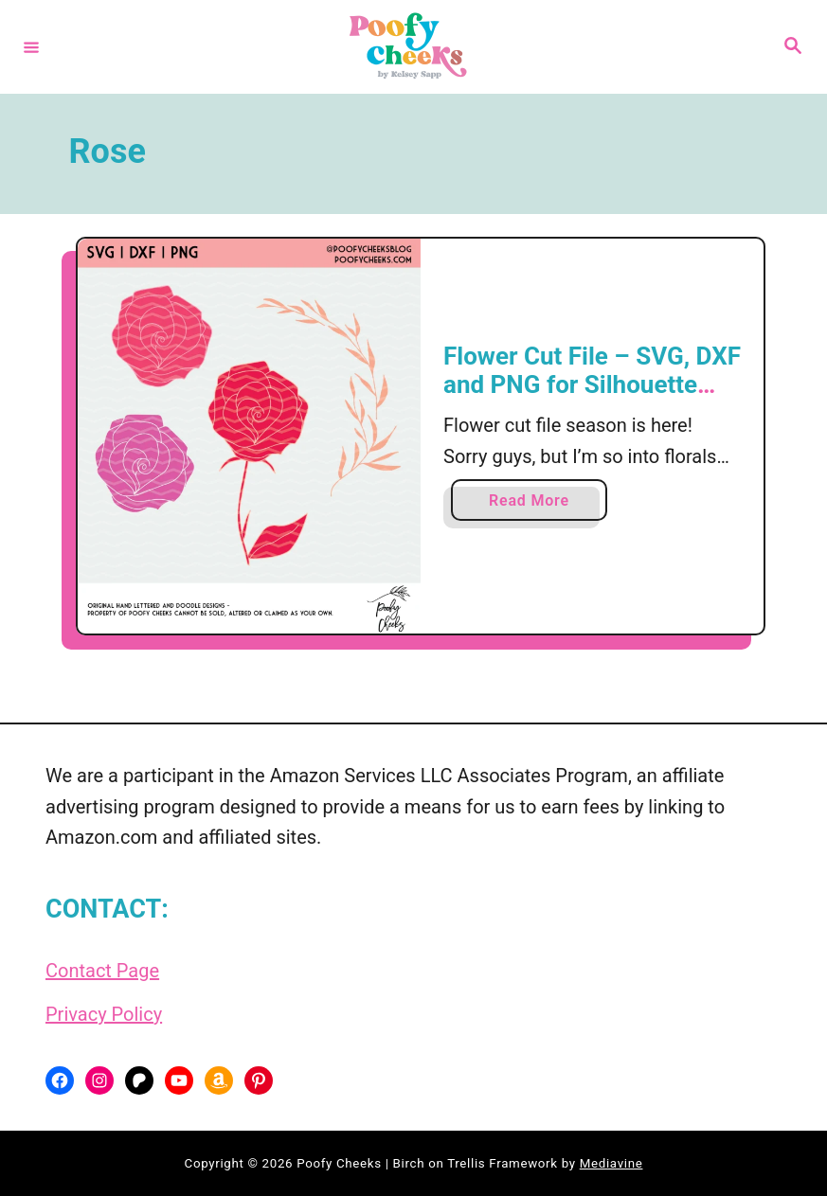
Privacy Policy (103, 1014)
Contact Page (102, 970)
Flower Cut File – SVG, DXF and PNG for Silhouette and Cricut (592, 384)
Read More (534, 504)
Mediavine (611, 1163)
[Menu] (31, 46)
